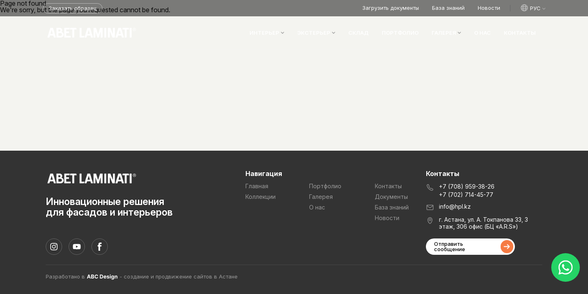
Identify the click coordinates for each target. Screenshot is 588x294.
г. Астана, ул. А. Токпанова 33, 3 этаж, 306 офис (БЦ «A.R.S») (483, 223)
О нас (482, 33)
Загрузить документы (390, 8)
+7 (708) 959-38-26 (466, 186)
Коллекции (260, 197)
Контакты (520, 33)
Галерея (321, 197)
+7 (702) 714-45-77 (466, 195)
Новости (489, 8)
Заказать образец (72, 8)
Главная (256, 186)
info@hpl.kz (455, 206)
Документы (391, 197)
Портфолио (400, 33)
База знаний (448, 8)
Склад (358, 33)
